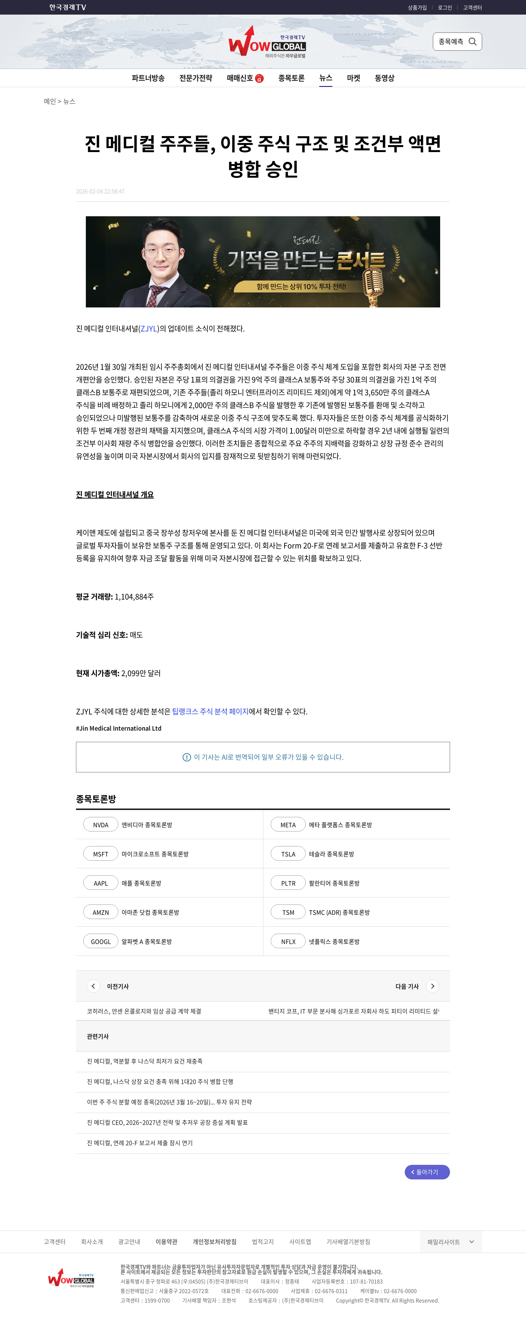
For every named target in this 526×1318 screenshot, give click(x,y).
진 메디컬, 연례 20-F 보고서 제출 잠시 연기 (140, 1142)
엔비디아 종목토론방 (127, 824)
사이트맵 (300, 1241)
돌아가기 (427, 1171)
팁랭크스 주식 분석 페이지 (210, 711)
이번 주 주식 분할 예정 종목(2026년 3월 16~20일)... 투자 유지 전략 (169, 1101)
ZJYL (149, 328)
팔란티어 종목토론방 (315, 883)
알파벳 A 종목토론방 (127, 941)
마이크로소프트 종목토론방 (136, 853)
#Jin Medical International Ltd (118, 728)
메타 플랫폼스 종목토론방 (321, 824)
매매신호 (245, 78)
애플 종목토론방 (122, 883)
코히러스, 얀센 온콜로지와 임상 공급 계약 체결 (144, 1011)
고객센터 (472, 7)
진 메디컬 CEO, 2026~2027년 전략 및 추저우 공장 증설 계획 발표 (167, 1122)
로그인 (445, 7)
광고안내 (129, 1241)
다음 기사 (407, 986)
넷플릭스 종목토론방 (315, 941)
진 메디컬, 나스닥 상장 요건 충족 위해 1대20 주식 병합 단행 (160, 1081)
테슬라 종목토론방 (312, 853)
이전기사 (118, 986)
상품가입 (417, 7)
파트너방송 (148, 78)
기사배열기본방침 (348, 1241)
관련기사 (98, 1036)
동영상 (384, 78)
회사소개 (92, 1241)
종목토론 (291, 78)
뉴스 (325, 77)
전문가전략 (195, 78)
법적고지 (263, 1241)
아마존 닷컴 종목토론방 (131, 912)
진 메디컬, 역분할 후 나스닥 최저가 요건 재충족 (145, 1061)
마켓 (353, 78)
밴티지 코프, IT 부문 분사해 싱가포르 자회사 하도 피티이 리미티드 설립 (353, 1011)
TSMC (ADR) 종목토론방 (320, 912)
